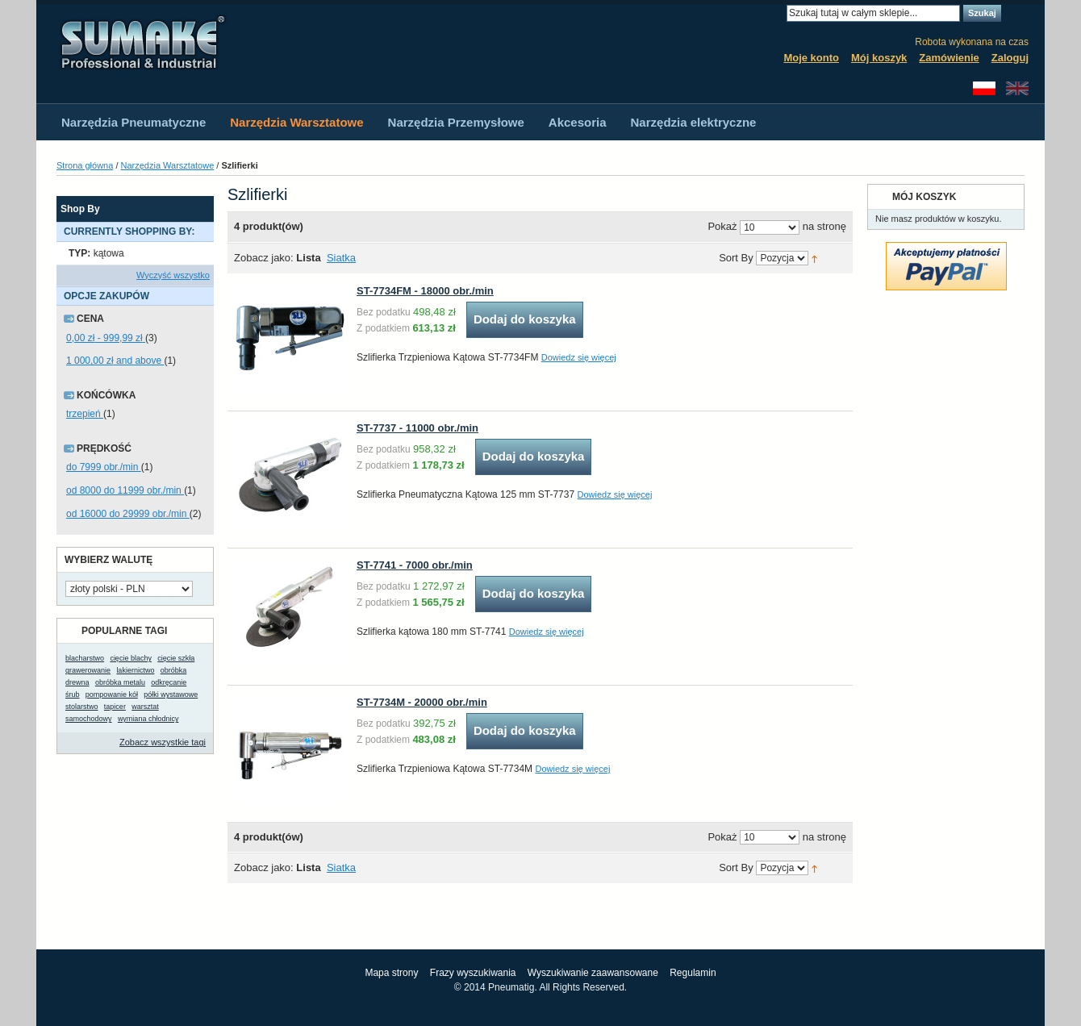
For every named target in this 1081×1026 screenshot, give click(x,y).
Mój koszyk (879, 58)
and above (115, 360)
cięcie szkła (175, 658)
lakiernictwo (135, 670)
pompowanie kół (112, 694)
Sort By (736, 258)
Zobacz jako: (264, 258)
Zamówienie (949, 58)
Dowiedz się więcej (578, 357)
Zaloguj (1010, 58)
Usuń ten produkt (206, 253)
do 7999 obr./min (103, 467)
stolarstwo (81, 707)
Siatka (341, 258)
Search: (777, 13)
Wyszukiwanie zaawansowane (593, 972)
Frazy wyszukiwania (473, 972)
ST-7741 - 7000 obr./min (415, 565)
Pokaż (722, 227)
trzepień (84, 413)
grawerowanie (88, 670)
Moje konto (811, 58)
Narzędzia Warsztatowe (168, 165)
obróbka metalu (120, 682)
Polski (984, 88)
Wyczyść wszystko (173, 275)
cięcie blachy (131, 658)
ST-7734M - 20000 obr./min (422, 702)
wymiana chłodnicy (148, 719)
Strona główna (84, 165)
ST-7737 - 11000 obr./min (417, 428)
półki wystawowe (171, 694)
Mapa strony (391, 972)
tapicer (115, 707)
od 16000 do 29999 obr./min (128, 513)
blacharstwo (84, 658)
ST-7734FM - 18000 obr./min (425, 291)
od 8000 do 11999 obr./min (125, 490)
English (1017, 88)
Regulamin (693, 972)
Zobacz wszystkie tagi (162, 742)
